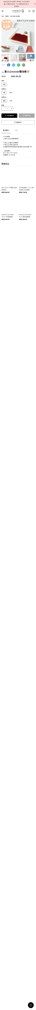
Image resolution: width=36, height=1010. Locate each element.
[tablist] (18, 130)
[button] (8, 65)
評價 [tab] (16, 130)
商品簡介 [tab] (6, 130)
